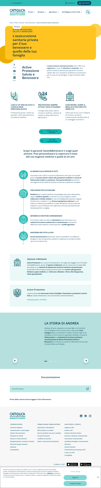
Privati (16, 23)
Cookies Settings (75, 471)
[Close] (98, 477)
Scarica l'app (59, 464)
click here (50, 473)
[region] (50, 477)
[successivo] (86, 360)
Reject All (75, 477)
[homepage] (17, 15)
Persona (21, 23)
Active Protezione (30, 23)
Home (11, 23)
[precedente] (15, 360)
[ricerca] (88, 12)
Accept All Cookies (75, 483)
